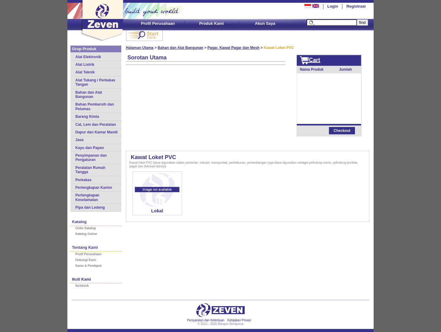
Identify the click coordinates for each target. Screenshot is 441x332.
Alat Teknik (85, 72)
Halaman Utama (139, 48)
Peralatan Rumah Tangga (90, 170)
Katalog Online (86, 234)
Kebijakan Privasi (239, 320)
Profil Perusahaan (158, 23)
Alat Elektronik (88, 57)
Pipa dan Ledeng (90, 207)
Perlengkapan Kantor (93, 187)
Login (332, 6)
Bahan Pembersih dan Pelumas (94, 106)
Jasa (79, 140)
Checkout (342, 131)
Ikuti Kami (81, 279)
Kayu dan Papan (89, 148)
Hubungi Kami (85, 260)
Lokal (157, 210)
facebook (82, 285)
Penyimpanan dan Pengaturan (91, 157)
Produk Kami (211, 23)
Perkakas (83, 180)
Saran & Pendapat (88, 265)
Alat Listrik (84, 64)
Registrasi (356, 6)
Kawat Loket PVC (153, 157)
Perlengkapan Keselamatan (87, 197)
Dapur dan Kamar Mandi (96, 132)
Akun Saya (265, 23)
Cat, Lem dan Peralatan (95, 124)
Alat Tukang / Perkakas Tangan (95, 82)
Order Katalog (85, 228)
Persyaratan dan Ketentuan (205, 320)
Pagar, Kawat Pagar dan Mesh (233, 48)
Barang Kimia (87, 116)
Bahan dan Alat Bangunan (88, 94)
